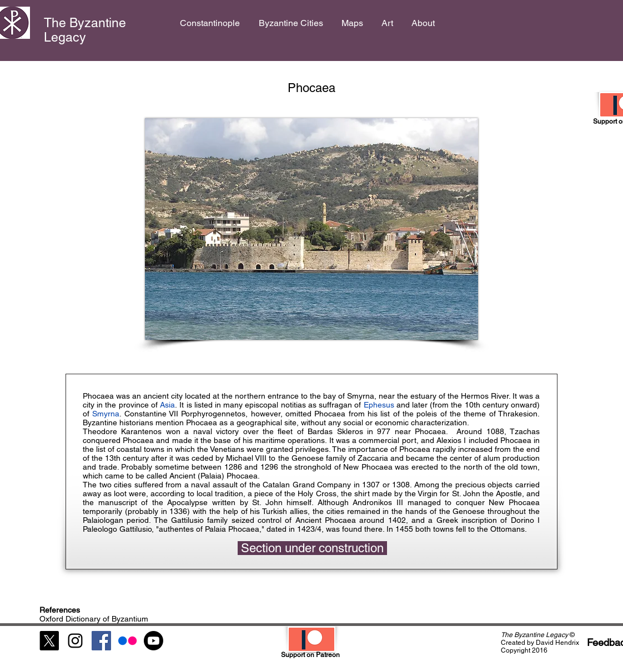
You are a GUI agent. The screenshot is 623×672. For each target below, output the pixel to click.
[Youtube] (153, 640)
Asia (167, 404)
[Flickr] (127, 640)
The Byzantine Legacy (85, 30)
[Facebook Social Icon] (101, 640)
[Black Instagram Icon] (75, 640)
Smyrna (105, 413)
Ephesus (380, 404)
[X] (49, 640)
